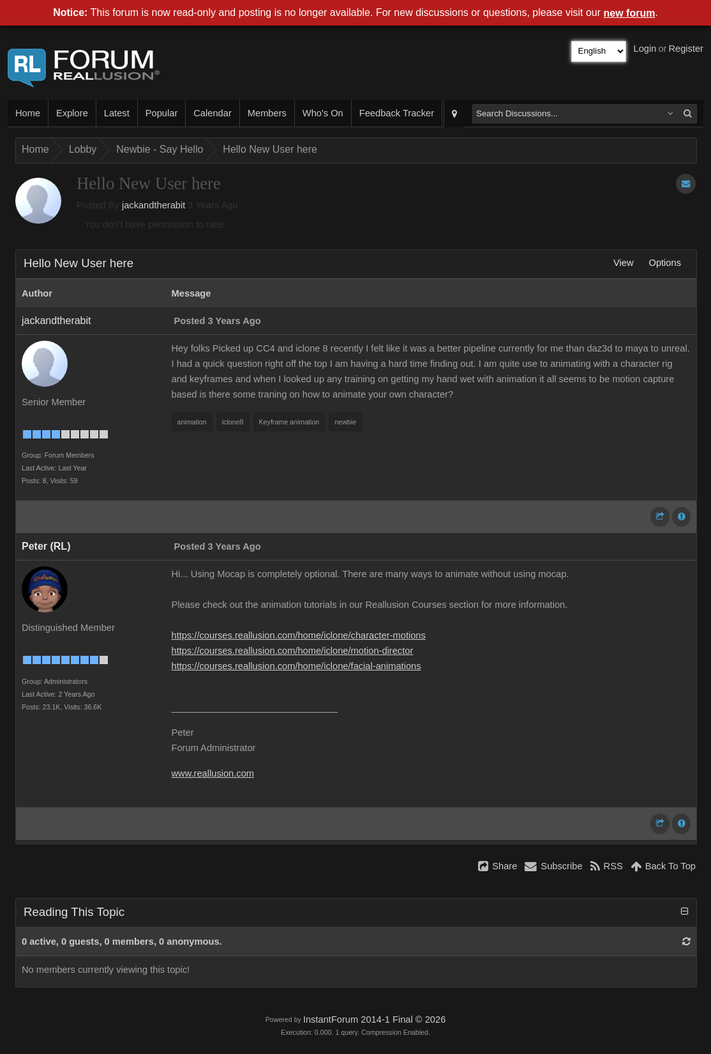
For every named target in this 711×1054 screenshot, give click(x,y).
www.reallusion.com (213, 773)
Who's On (323, 113)
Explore (72, 113)
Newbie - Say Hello (159, 149)
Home (28, 113)
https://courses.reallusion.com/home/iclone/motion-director (293, 651)
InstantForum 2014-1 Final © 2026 (374, 1019)
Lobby (83, 149)
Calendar (212, 113)
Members (267, 113)
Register (685, 48)
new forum (629, 13)
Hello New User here (270, 149)
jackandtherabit (153, 205)
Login (645, 48)
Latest (116, 113)
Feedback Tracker (397, 113)
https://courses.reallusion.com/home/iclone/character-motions (299, 635)
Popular (162, 113)
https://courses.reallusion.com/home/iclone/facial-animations (296, 666)
